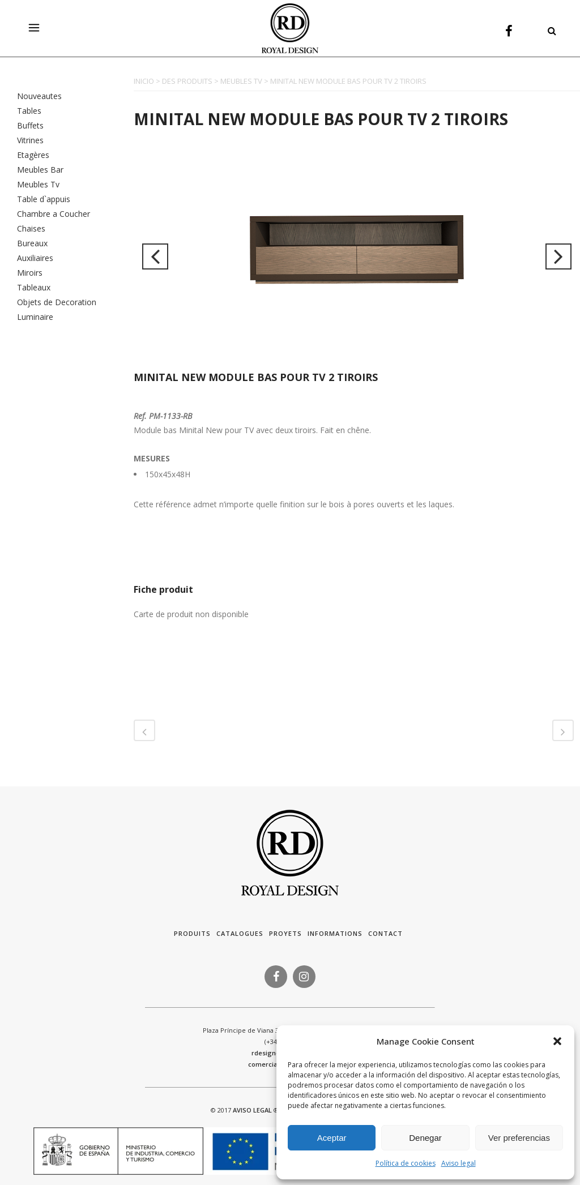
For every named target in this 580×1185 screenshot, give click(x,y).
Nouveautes (39, 96)
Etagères (33, 154)
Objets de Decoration (56, 302)
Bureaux (32, 243)
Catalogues (239, 933)
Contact (385, 933)
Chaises (31, 228)
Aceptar (332, 1138)
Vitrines (30, 140)
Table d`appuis (43, 199)
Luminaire (35, 316)
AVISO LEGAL (252, 1110)
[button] (557, 1041)
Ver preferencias (519, 1138)
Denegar (425, 1138)
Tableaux (33, 287)
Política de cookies (406, 1163)
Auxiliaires (35, 258)
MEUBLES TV (241, 81)
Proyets (285, 933)
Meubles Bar (40, 169)
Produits (192, 933)
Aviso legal (458, 1163)
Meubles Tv (38, 184)
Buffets (30, 125)
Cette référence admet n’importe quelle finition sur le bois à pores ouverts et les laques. (294, 504)
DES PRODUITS (187, 81)
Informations (335, 933)
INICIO (144, 81)
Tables (29, 110)
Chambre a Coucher (53, 213)
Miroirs (29, 272)
